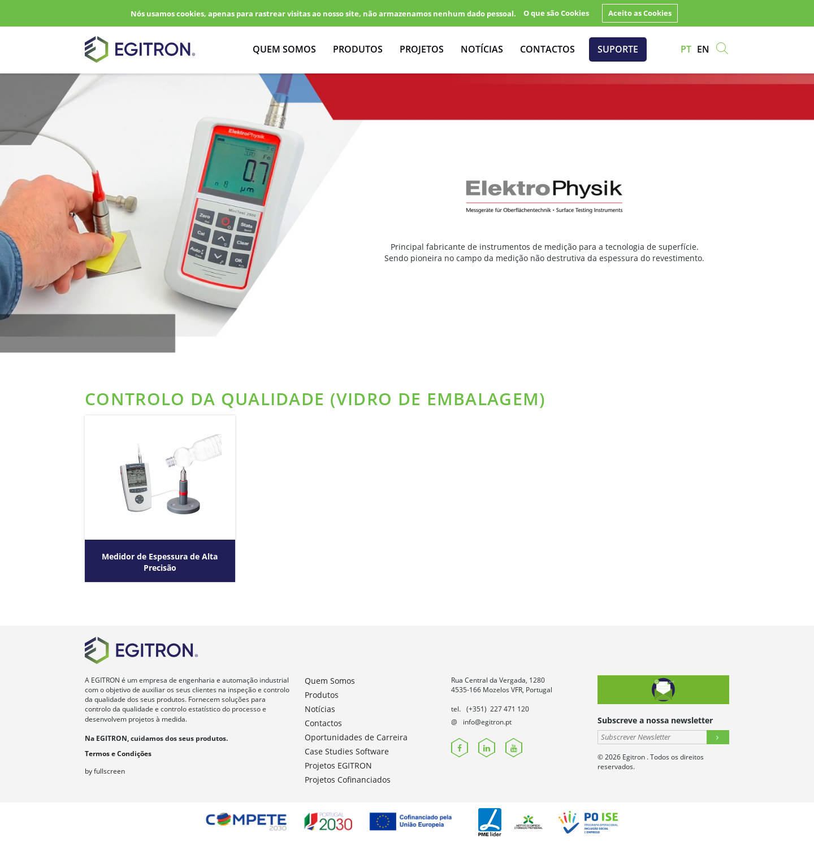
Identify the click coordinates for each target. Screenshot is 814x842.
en (703, 49)
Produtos (358, 49)
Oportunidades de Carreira (356, 737)
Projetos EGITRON (338, 765)
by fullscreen (105, 771)
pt (686, 49)
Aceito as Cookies (640, 13)
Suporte (617, 49)
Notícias (482, 49)
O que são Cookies (556, 13)
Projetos (422, 49)
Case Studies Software (347, 751)
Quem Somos (284, 49)
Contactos (547, 49)
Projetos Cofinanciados (348, 779)
